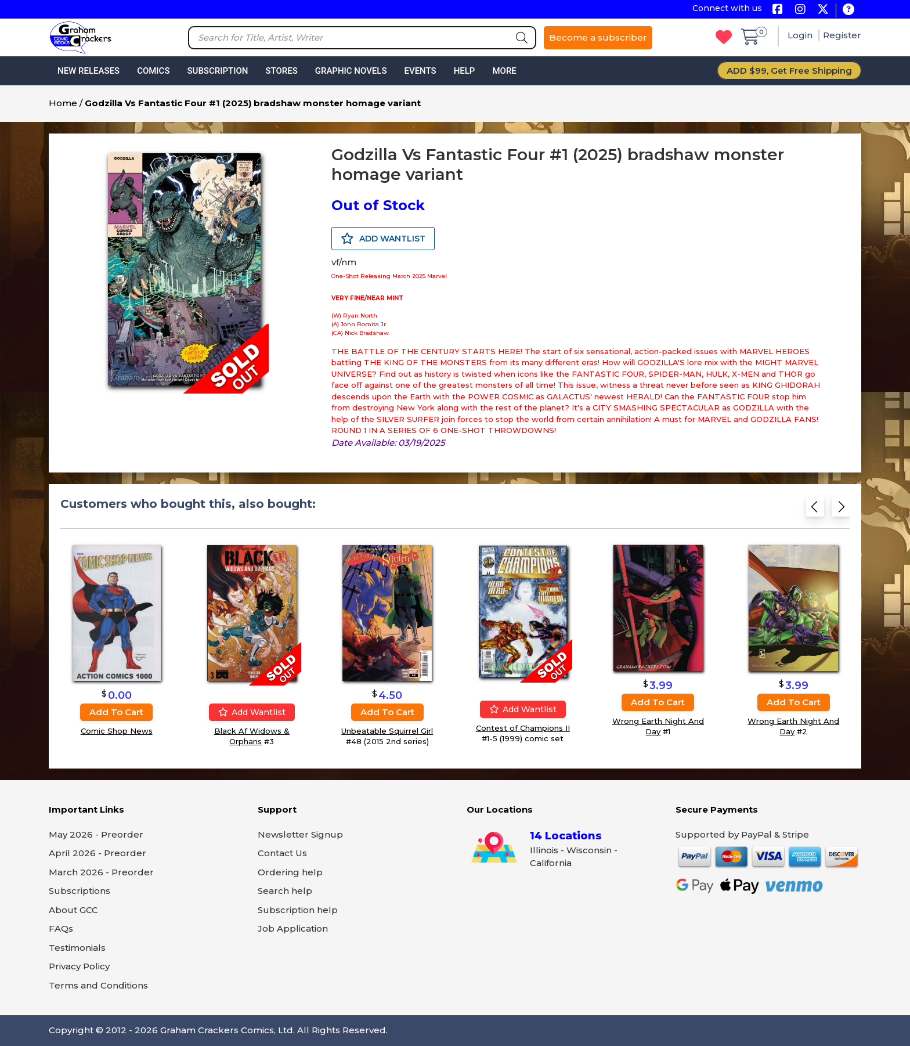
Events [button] (420, 71)
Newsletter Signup (300, 834)
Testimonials (77, 947)
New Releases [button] (88, 71)
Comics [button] (153, 71)
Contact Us (282, 853)
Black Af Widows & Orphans (252, 736)
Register (842, 35)
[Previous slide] (815, 510)
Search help (285, 890)
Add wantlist (252, 712)
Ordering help (290, 872)
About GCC (73, 909)
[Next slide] (841, 510)
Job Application (293, 928)
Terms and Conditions (98, 985)
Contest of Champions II (523, 728)
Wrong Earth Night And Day (658, 726)
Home (63, 103)
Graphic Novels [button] (351, 71)
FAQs (61, 928)
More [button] (504, 71)
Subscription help (298, 909)
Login (801, 35)
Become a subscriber (598, 37)
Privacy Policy (79, 966)
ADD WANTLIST (383, 238)
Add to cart (116, 711)
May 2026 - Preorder (96, 834)
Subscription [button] (217, 71)
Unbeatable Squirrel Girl (387, 730)
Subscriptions (79, 890)
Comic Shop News (117, 730)
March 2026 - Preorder (101, 872)
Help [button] (464, 71)
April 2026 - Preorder (97, 853)
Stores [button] (281, 71)
